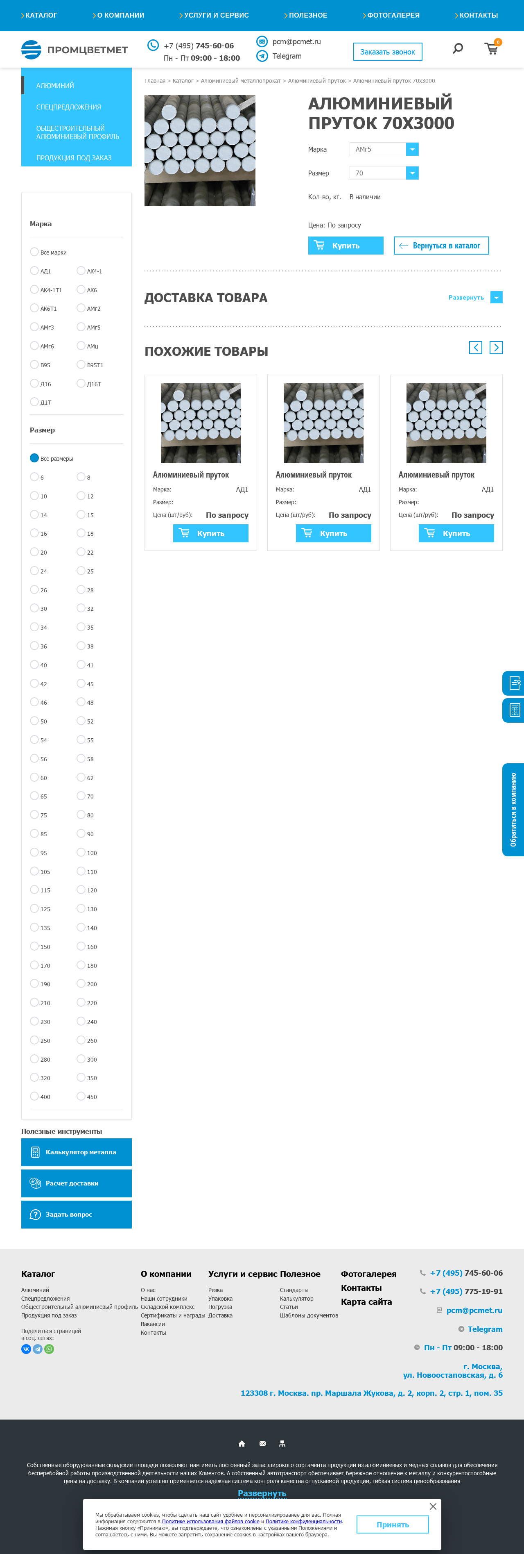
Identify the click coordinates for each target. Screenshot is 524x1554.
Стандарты (294, 1289)
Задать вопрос (60, 1214)
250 (45, 1040)
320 (45, 1077)
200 (92, 984)
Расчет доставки (64, 1183)
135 (45, 927)
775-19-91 (466, 1291)
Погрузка (220, 1306)
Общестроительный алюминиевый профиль (77, 132)
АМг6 (47, 346)
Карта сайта (366, 1301)
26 (44, 590)
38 (90, 646)
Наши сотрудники (164, 1298)
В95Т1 (95, 365)
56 (44, 758)
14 (44, 515)
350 (92, 1077)
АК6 (92, 290)
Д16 (46, 383)
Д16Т (94, 383)
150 (45, 946)
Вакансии (153, 1323)
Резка (215, 1289)
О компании (121, 15)
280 (45, 1059)
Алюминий (55, 85)
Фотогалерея (394, 15)
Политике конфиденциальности (304, 1521)
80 (90, 815)
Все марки (54, 252)
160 (92, 946)
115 (45, 890)
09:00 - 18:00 (202, 57)
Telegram (287, 55)
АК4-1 (94, 271)
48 (90, 702)
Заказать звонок (388, 51)
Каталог (41, 15)
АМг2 (94, 308)
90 (90, 833)
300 (92, 1059)
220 (92, 1002)
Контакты (479, 15)
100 (92, 852)
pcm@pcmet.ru (296, 41)
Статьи (289, 1306)
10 (44, 496)
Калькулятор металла (72, 1152)
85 (44, 833)
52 (90, 721)
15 (90, 515)
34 (44, 627)
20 (44, 552)
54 (44, 740)
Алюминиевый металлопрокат (241, 80)
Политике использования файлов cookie (211, 1521)
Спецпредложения (68, 107)
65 (44, 796)
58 (90, 758)
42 (44, 683)
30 (44, 608)
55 (90, 740)
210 (45, 1002)
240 (92, 1021)
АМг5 (94, 327)
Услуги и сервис (216, 15)
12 (90, 496)
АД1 (46, 271)
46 (44, 702)
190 (45, 984)
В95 (45, 365)
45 (90, 683)
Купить (336, 245)
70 (90, 796)
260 (92, 1040)
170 (45, 965)
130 (92, 909)
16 (44, 533)
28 (90, 590)
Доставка (220, 1315)
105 (45, 871)
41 (90, 665)
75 (44, 815)
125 (45, 909)
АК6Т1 (49, 308)
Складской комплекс (167, 1306)
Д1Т (46, 402)
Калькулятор (297, 1298)
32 (90, 608)
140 (92, 927)
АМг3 (47, 327)
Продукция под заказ (74, 158)
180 (92, 965)
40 (44, 665)
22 (90, 552)
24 (44, 571)
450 (92, 1096)
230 (45, 1021)
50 (44, 721)
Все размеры (57, 458)
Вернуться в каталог (446, 245)
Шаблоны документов (309, 1315)
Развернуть (466, 297)
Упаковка (220, 1298)
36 (44, 646)
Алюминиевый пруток (317, 80)
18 (90, 533)
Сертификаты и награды (173, 1315)
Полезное (308, 15)
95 (44, 852)
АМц (92, 346)
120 (92, 890)
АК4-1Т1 (51, 290)
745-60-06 (199, 45)
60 (44, 777)
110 (92, 871)
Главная (155, 80)
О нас (148, 1289)
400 (45, 1096)
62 (90, 777)
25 (90, 571)
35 (90, 627)
